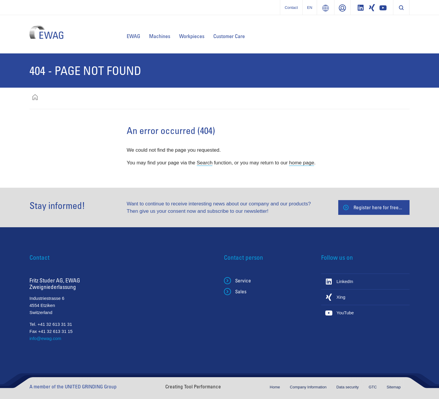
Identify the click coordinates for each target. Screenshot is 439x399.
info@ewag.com (45, 338)
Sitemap (394, 387)
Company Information (309, 387)
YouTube (345, 312)
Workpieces (191, 36)
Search (205, 163)
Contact (291, 7)
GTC (373, 387)
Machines (159, 36)
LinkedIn (344, 281)
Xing (340, 297)
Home (275, 387)
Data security (348, 387)
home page (301, 163)
